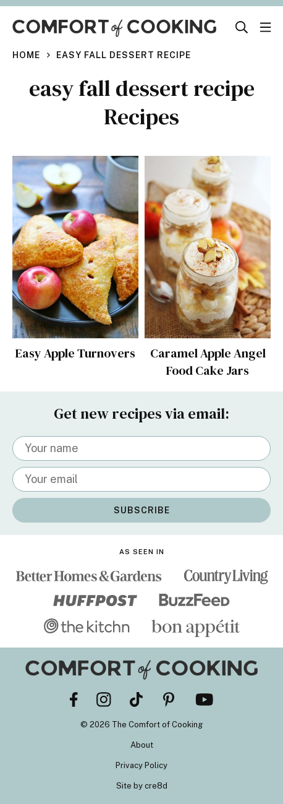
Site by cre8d (141, 785)
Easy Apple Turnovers (75, 353)
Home (26, 55)
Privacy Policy (141, 765)
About (141, 745)
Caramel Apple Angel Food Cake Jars (208, 361)
